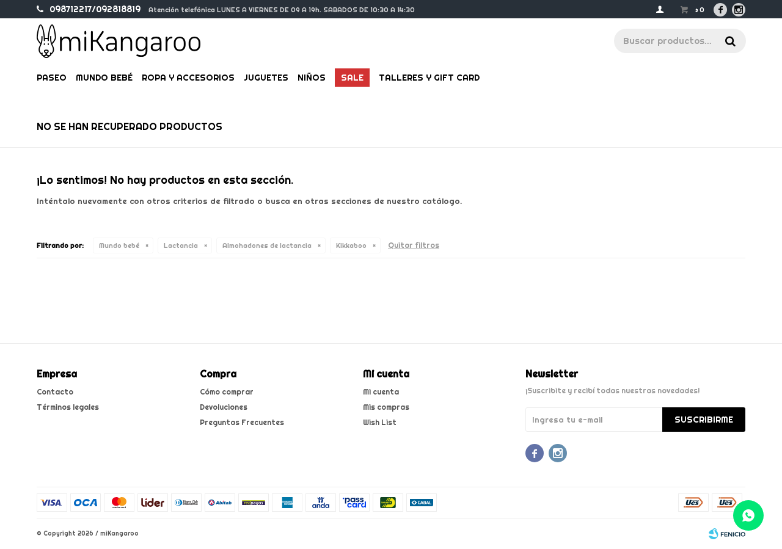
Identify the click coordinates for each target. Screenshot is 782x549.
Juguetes (266, 77)
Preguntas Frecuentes (242, 422)
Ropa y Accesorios (188, 77)
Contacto (55, 391)
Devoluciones (223, 407)
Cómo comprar (227, 391)
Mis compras (386, 407)
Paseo (52, 77)
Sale (352, 77)
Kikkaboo (351, 245)
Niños (312, 77)
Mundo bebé (104, 77)
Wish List (379, 422)
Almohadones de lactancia (267, 245)
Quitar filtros (413, 245)
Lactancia (181, 245)
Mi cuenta (381, 391)
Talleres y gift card (429, 77)
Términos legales (68, 407)
